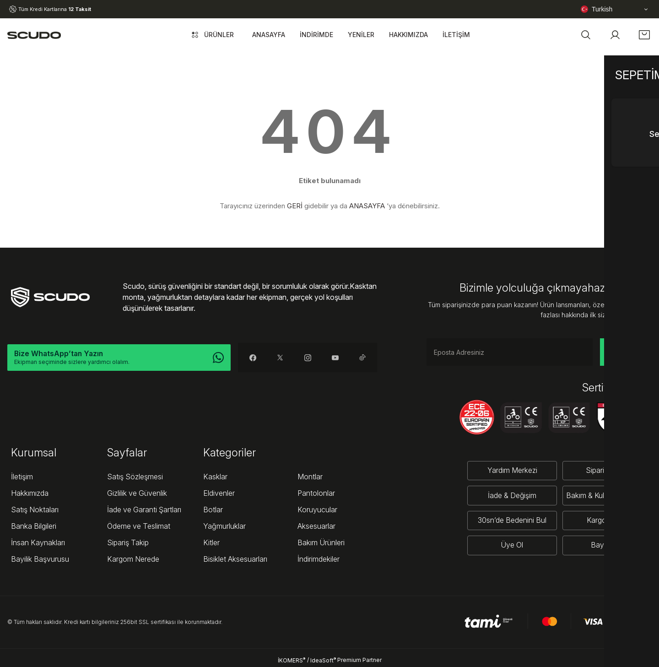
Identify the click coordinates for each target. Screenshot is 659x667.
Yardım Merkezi (510, 470)
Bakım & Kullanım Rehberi (606, 495)
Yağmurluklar (224, 526)
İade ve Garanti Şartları (144, 509)
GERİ (294, 205)
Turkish (596, 9)
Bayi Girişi (606, 544)
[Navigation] (211, 34)
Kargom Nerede (133, 559)
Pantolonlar (316, 493)
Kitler (211, 542)
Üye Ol (510, 544)
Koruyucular (317, 509)
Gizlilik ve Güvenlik (137, 493)
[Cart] (644, 34)
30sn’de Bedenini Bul (510, 520)
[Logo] (34, 35)
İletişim (22, 476)
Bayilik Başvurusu (40, 559)
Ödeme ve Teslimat (138, 526)
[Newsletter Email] (510, 352)
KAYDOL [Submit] (625, 351)
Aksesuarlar (316, 526)
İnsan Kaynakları (38, 542)
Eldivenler (219, 493)
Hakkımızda (30, 493)
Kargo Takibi (606, 520)
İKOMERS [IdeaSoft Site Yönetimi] (291, 660)
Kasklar (215, 476)
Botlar (213, 509)
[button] (585, 34)
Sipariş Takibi (606, 470)
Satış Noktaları (35, 509)
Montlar (310, 476)
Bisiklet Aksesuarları (235, 559)
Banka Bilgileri (33, 526)
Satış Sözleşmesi (135, 476)
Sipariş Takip (128, 542)
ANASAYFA (367, 205)
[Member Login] (615, 34)
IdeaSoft (323, 660)
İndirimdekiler (318, 559)
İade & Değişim (510, 495)
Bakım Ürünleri (321, 542)
